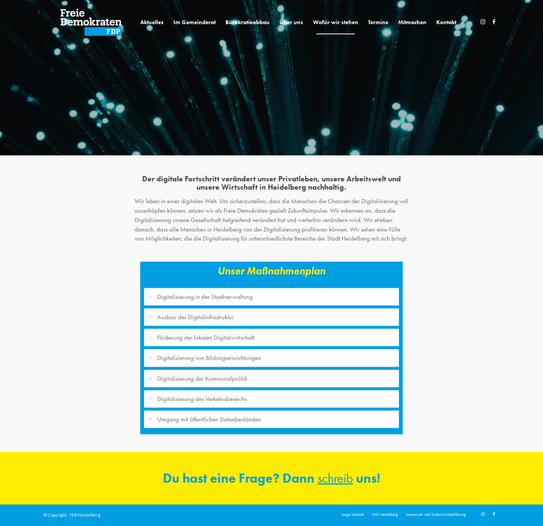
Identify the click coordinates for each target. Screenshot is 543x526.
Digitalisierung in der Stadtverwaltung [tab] (200, 292)
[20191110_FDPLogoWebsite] (91, 22)
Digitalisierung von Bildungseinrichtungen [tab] (204, 353)
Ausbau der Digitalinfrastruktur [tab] (191, 313)
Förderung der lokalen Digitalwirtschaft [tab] (201, 333)
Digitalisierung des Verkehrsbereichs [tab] (197, 395)
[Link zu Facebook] (494, 22)
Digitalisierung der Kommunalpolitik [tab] (197, 374)
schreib (335, 478)
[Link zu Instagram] (482, 22)
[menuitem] (152, 22)
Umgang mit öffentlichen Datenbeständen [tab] (204, 415)
